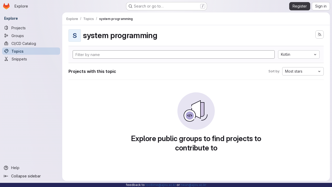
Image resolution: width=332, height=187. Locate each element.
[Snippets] (31, 59)
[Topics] (31, 51)
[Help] (31, 167)
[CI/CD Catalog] (31, 43)
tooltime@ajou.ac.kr (161, 185)
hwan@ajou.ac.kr (193, 185)
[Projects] (31, 27)
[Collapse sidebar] (31, 176)
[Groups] (31, 35)
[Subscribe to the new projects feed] (319, 34)
